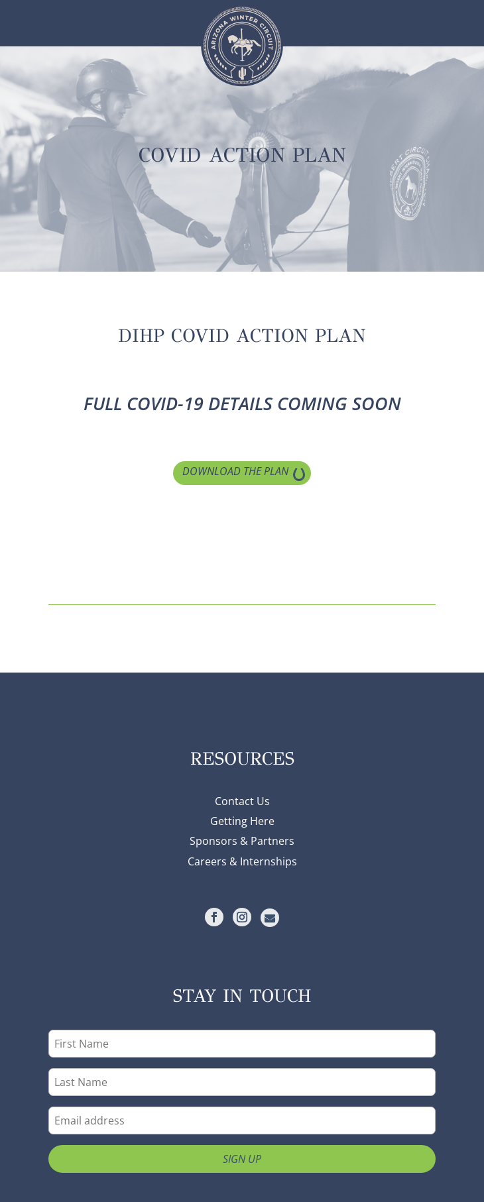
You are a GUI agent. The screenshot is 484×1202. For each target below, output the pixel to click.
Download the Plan (235, 471)
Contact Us (242, 801)
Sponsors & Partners (242, 841)
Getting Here (242, 821)
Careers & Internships (242, 861)
